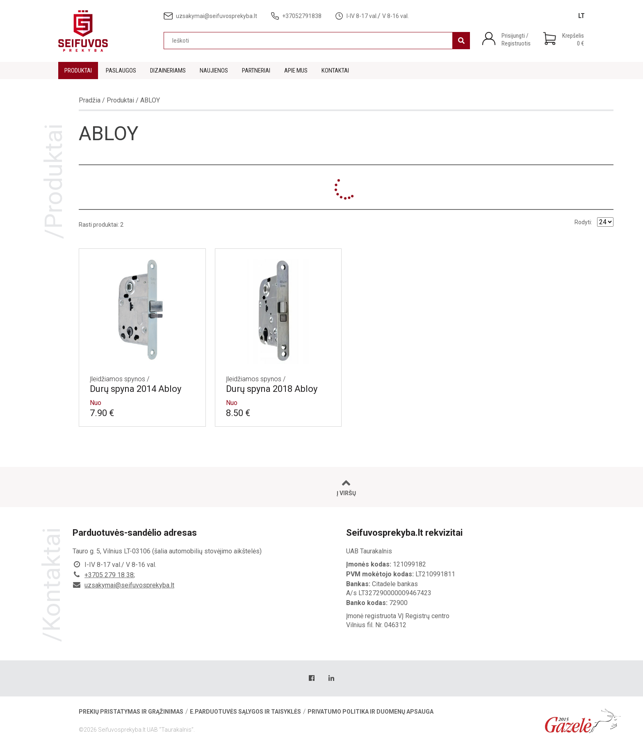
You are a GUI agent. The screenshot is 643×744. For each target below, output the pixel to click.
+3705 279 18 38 (109, 575)
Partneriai (256, 70)
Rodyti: (583, 222)
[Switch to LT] (581, 15)
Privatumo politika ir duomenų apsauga (370, 711)
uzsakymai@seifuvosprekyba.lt (129, 585)
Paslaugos (121, 70)
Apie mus (296, 70)
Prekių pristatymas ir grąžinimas (131, 711)
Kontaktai (335, 70)
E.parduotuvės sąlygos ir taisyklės (245, 711)
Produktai (78, 70)
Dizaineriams (168, 70)
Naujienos (214, 70)
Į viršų (346, 487)
